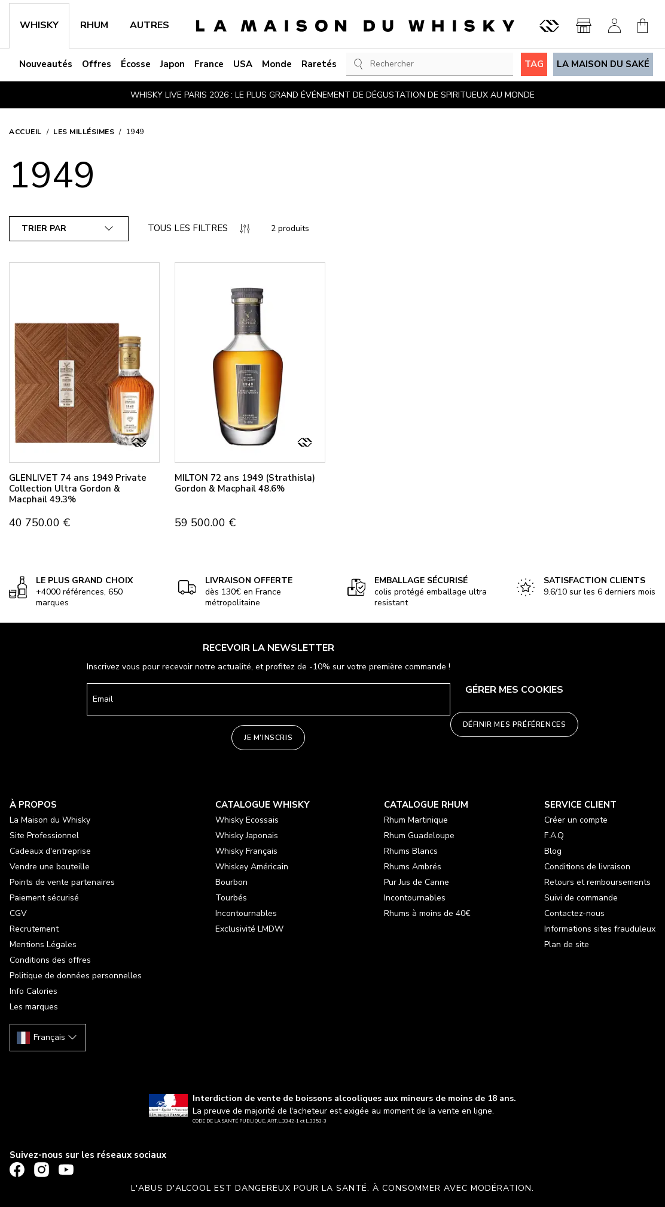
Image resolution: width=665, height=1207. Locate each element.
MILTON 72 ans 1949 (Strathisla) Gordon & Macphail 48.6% (245, 483)
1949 (135, 132)
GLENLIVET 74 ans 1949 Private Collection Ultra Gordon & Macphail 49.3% (78, 488)
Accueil (25, 132)
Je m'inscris (268, 737)
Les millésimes (83, 132)
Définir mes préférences (514, 724)
